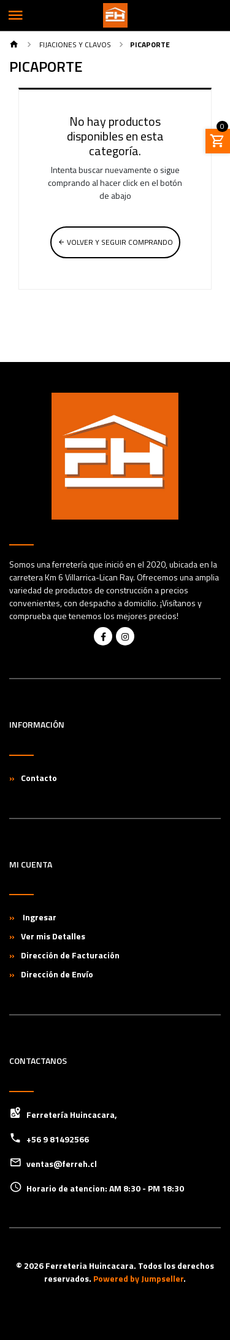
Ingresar (38, 917)
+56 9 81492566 (57, 1139)
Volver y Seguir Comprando (115, 242)
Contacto (39, 777)
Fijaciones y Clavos (74, 44)
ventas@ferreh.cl (61, 1163)
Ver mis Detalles (53, 936)
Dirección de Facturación (70, 955)
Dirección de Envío (57, 974)
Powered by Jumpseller (138, 1278)
